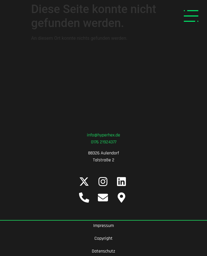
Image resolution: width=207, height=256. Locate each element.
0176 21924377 (103, 142)
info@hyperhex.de (103, 135)
